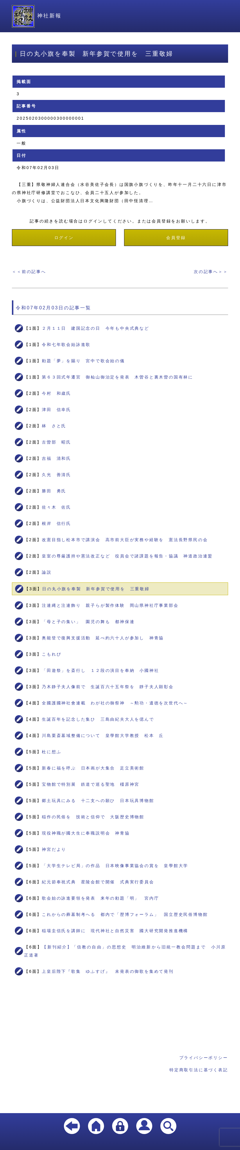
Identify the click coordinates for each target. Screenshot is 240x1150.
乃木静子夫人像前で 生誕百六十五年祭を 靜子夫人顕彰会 (108, 686)
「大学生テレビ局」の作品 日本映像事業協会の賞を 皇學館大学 (115, 865)
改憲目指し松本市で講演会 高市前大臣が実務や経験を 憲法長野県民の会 (125, 539)
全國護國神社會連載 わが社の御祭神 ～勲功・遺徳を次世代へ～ (115, 703)
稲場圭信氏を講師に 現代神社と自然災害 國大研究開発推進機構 (115, 930)
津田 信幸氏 (56, 409)
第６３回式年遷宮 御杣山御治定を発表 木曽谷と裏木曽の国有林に (117, 377)
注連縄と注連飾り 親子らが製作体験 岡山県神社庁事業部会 (110, 605)
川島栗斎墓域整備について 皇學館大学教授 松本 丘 (103, 735)
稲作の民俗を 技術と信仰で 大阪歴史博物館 (93, 816)
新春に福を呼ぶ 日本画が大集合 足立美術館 (93, 768)
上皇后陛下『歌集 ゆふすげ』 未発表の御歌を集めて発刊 (108, 971)
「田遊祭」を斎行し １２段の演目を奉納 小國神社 (100, 670)
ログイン (64, 237)
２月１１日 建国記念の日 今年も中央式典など (95, 328)
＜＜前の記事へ (29, 271)
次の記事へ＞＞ (211, 271)
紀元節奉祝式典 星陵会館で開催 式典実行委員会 (98, 882)
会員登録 (176, 237)
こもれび (51, 654)
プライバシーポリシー (203, 1057)
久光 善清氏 (56, 474)
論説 (47, 572)
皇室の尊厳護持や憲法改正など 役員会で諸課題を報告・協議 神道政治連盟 (127, 556)
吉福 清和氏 (56, 458)
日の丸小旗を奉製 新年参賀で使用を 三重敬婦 (96, 588)
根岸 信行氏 (56, 523)
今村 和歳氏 (56, 393)
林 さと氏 (54, 426)
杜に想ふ (51, 751)
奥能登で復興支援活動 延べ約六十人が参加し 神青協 (103, 638)
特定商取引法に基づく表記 (198, 1070)
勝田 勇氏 (54, 491)
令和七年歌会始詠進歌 (66, 344)
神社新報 (36, 16)
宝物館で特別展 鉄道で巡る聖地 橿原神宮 (90, 784)
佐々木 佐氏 (56, 507)
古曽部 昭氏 (56, 442)
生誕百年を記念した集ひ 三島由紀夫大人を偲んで (98, 719)
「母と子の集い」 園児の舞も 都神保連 (88, 621)
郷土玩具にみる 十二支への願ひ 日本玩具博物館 (98, 800)
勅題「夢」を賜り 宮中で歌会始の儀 (83, 360)
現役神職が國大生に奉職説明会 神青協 (86, 833)
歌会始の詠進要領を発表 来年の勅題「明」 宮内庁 (100, 898)
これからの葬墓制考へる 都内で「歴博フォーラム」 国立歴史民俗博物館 (125, 914)
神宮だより (54, 849)
